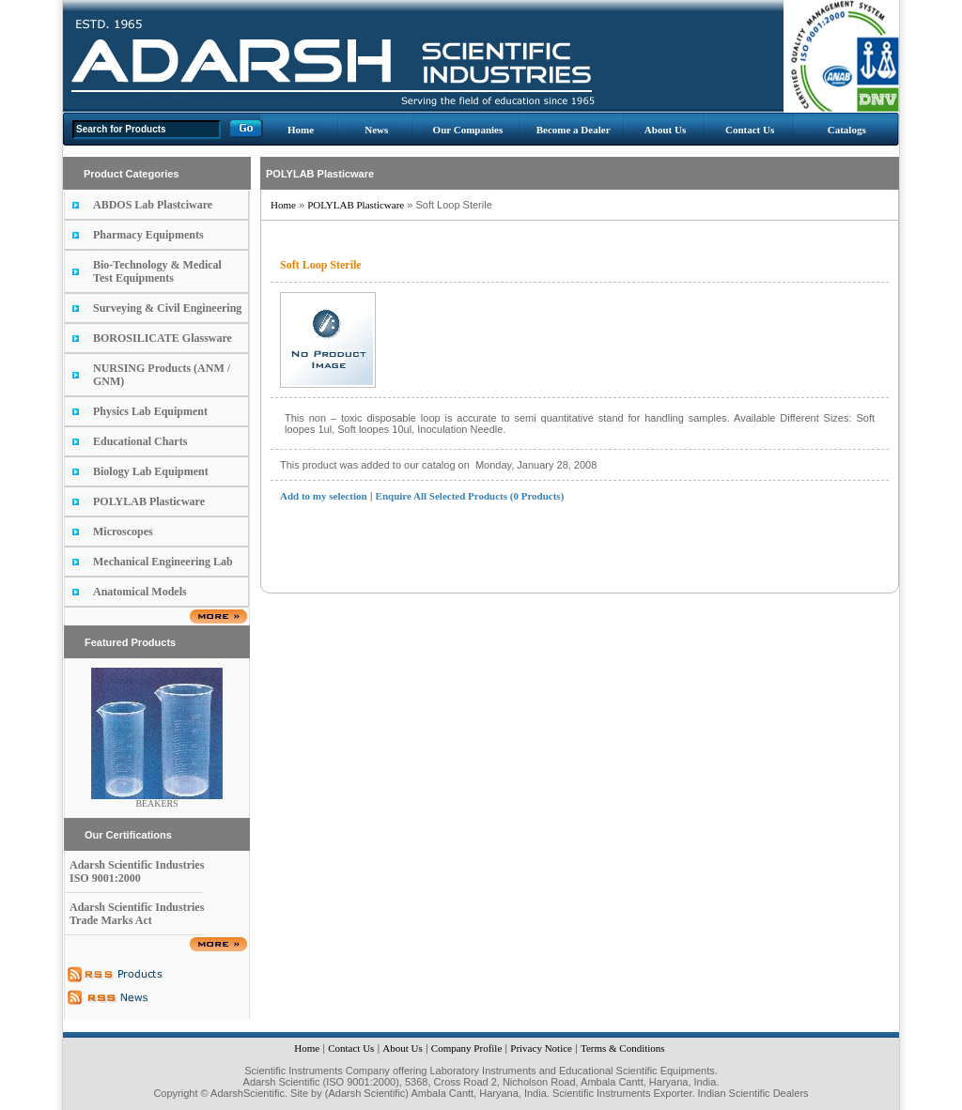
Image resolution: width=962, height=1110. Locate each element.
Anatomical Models (140, 591)
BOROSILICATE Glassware (162, 338)
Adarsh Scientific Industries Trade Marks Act (137, 914)
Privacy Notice (541, 1048)
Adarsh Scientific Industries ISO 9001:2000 (137, 871)
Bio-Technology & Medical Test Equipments (157, 271)
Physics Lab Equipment (150, 411)
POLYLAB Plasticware (149, 501)
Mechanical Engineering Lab (163, 561)
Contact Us (749, 129)
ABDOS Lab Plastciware (152, 204)
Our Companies (468, 129)
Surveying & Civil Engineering (167, 308)
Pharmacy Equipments (148, 234)
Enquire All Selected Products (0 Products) (470, 495)
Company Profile (466, 1048)
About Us (665, 129)
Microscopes (123, 531)
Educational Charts (140, 441)
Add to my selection (323, 495)
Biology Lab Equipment (151, 471)
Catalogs (847, 129)
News (376, 129)
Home (300, 129)
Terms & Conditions (623, 1048)
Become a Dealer (573, 129)
